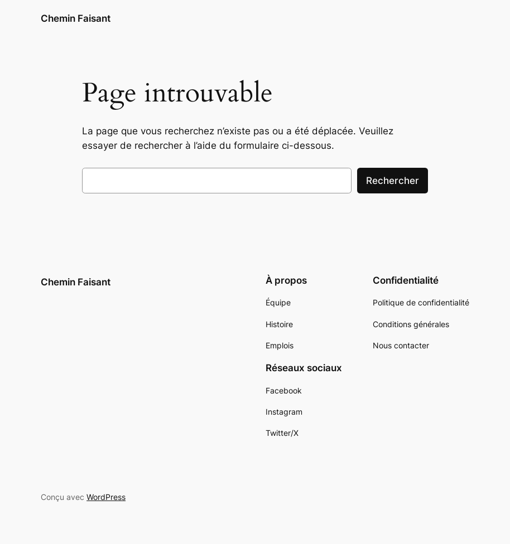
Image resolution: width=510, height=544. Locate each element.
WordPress (106, 497)
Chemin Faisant (75, 18)
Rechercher (392, 180)
